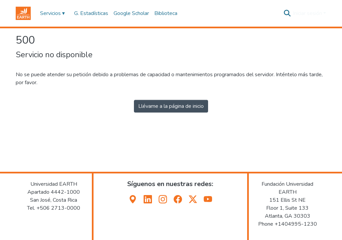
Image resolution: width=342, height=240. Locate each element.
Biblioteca (165, 13)
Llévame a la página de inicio (171, 106)
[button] (23, 13)
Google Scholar (131, 13)
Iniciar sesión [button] (308, 13)
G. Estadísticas (91, 13)
